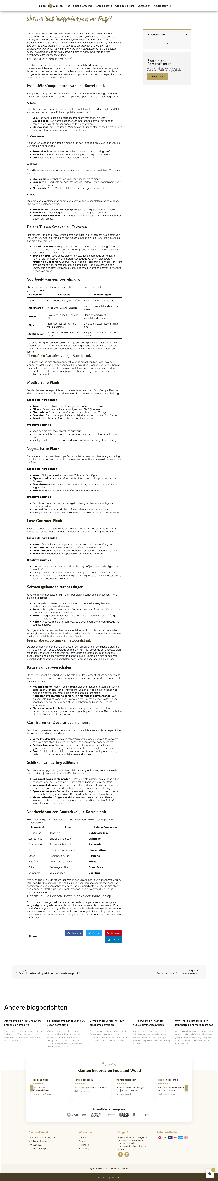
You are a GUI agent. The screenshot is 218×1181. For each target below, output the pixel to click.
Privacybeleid (122, 1168)
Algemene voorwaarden (101, 1168)
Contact (82, 1137)
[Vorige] (30, 1088)
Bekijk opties (157, 76)
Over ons (83, 1141)
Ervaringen (84, 1144)
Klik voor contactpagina (39, 1148)
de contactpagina (126, 1145)
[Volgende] (188, 1088)
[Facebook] (120, 1154)
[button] (74, 933)
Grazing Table (104, 5)
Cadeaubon (144, 5)
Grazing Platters (124, 5)
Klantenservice (162, 5)
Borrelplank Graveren (80, 5)
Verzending (84, 1148)
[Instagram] (126, 1154)
